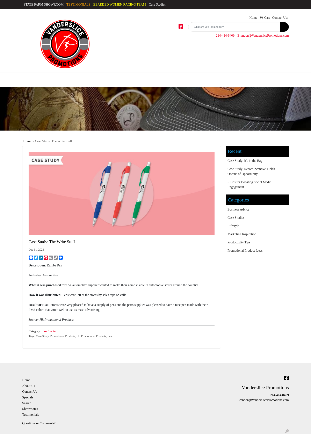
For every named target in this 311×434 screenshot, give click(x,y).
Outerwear (104, 77)
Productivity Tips (238, 242)
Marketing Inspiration (241, 234)
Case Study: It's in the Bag (244, 160)
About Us (28, 386)
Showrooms (30, 409)
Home (27, 141)
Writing (287, 77)
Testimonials (30, 414)
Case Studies (157, 4)
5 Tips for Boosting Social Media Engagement (249, 184)
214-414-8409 (225, 35)
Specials (27, 397)
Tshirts (162, 77)
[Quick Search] (234, 27)
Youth (174, 77)
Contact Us (29, 391)
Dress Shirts (62, 80)
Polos (118, 77)
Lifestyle (233, 226)
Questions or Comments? (39, 423)
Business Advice (238, 209)
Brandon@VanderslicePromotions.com (263, 35)
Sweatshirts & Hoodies (134, 80)
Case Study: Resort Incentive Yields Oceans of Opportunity (251, 171)
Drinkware (201, 77)
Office (248, 77)
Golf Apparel (82, 80)
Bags (184, 77)
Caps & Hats (44, 80)
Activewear (28, 77)
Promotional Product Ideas (245, 250)
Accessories (9, 77)
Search (26, 403)
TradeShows (267, 77)
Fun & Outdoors (226, 77)
